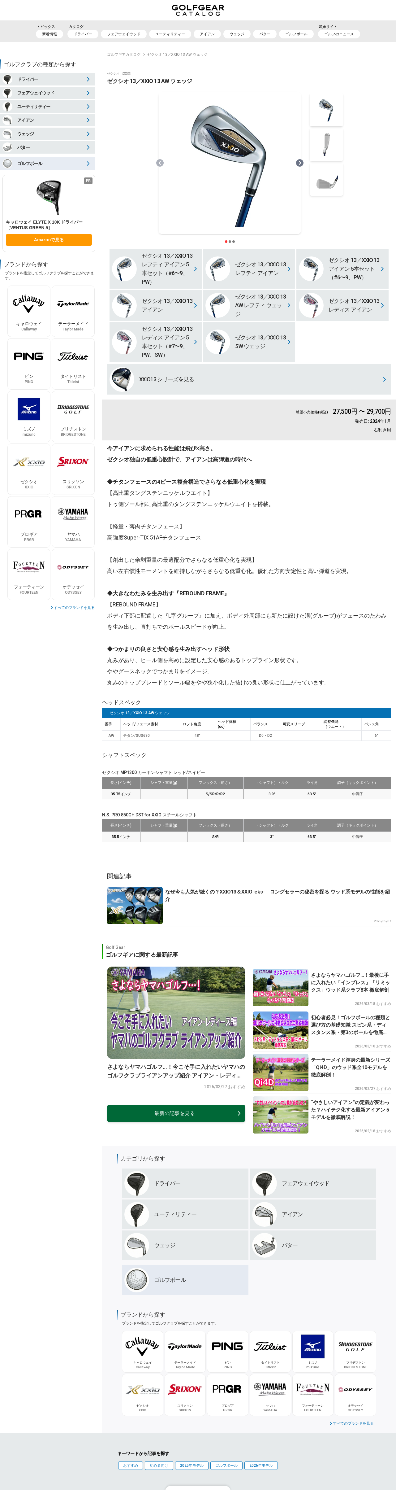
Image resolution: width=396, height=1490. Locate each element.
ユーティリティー (170, 34)
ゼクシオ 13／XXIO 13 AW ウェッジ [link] (177, 54)
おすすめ (130, 1465)
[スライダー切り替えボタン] (226, 241)
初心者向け (159, 1465)
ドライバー (83, 34)
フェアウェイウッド (123, 34)
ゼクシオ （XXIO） (120, 73)
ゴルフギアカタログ (123, 54)
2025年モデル (192, 1465)
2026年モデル (261, 1465)
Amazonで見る (49, 239)
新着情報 (49, 34)
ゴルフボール (296, 34)
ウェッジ (237, 34)
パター (264, 34)
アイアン (207, 34)
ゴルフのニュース (339, 34)
